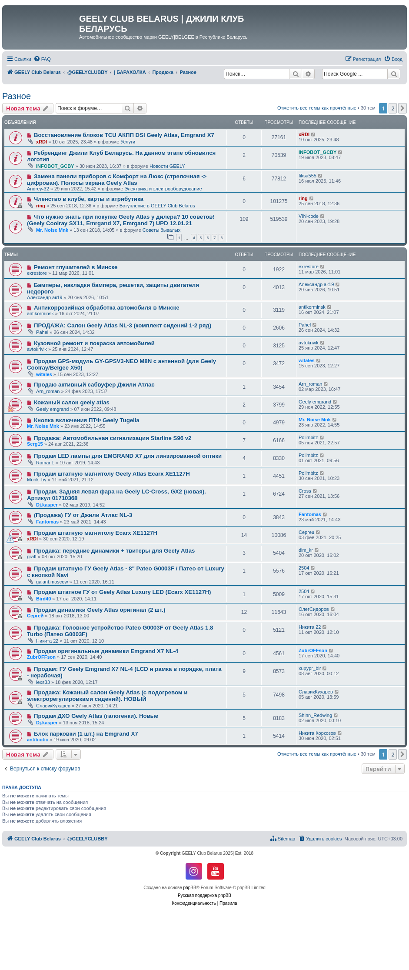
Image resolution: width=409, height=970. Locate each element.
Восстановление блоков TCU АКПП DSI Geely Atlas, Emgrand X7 (124, 135)
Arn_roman (48, 391)
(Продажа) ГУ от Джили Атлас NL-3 (83, 515)
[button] (402, 108)
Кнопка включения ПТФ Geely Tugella (87, 420)
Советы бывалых (161, 230)
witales (44, 374)
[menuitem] (42, 59)
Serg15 (35, 444)
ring (40, 205)
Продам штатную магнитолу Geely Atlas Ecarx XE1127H (112, 473)
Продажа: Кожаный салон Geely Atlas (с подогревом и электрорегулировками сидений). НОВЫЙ (107, 695)
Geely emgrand (52, 409)
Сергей (35, 615)
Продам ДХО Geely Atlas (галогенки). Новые (96, 716)
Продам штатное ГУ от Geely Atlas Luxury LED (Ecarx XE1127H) (122, 592)
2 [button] (392, 108)
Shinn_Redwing (315, 715)
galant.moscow (52, 581)
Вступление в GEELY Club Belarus (157, 205)
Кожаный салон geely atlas (72, 402)
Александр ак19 (44, 297)
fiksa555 (307, 175)
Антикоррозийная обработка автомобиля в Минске (107, 307)
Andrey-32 (38, 188)
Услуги (127, 141)
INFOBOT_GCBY (55, 166)
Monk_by (37, 479)
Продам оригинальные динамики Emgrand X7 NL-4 (106, 651)
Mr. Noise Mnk (52, 230)
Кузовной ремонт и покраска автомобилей (94, 343)
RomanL (45, 462)
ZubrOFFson (41, 657)
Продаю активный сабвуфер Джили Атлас (94, 384)
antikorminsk (40, 313)
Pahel (42, 332)
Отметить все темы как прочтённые (316, 107)
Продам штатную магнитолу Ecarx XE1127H (95, 533)
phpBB (189, 887)
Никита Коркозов (317, 733)
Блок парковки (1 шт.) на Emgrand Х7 (86, 733)
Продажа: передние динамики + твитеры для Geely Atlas (114, 550)
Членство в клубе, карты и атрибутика (88, 199)
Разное (16, 96)
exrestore (37, 273)
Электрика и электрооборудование (163, 188)
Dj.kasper (47, 504)
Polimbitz (308, 437)
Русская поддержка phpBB (204, 895)
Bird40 (43, 598)
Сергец (306, 532)
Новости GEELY (167, 166)
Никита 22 (47, 640)
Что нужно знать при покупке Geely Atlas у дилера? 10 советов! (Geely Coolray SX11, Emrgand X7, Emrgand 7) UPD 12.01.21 (121, 220)
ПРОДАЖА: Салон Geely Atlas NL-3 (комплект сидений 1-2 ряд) (122, 325)
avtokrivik (37, 349)
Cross (305, 490)
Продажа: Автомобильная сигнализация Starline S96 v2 (113, 438)
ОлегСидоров (314, 609)
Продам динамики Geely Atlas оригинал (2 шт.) (99, 610)
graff (32, 556)
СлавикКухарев (53, 705)
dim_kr (306, 550)
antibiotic (37, 739)
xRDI (41, 141)
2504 (304, 567)
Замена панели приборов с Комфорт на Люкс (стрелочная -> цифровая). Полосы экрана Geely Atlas (116, 179)
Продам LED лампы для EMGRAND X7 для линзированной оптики (128, 456)
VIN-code (309, 216)
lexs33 (43, 682)
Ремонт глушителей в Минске (75, 267)
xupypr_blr (310, 668)
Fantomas (47, 521)
